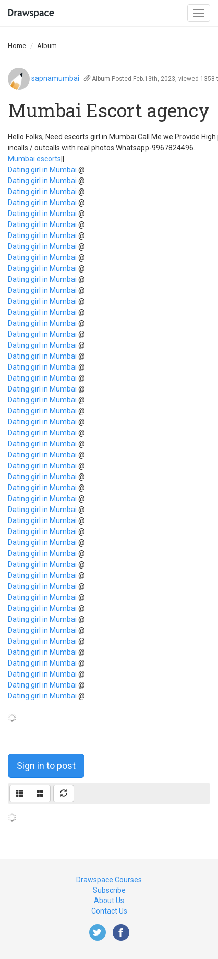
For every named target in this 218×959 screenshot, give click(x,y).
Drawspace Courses (109, 879)
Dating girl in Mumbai (42, 169)
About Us (109, 900)
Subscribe (109, 890)
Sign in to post (46, 765)
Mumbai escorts (34, 159)
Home (17, 46)
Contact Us (109, 911)
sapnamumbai (55, 78)
